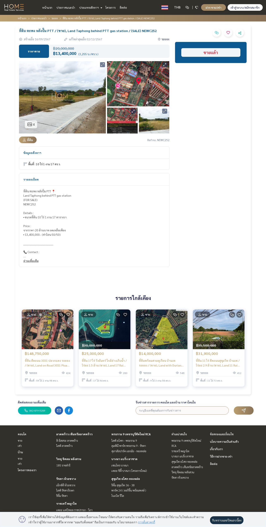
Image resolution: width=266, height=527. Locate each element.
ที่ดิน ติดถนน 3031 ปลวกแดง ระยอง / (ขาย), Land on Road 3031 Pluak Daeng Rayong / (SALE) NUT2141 (47, 363)
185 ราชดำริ (63, 465)
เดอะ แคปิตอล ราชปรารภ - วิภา (74, 510)
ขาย (20, 440)
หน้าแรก (47, 7)
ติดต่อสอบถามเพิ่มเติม (32, 402)
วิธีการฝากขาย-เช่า (221, 456)
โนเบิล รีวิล (117, 495)
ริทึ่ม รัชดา (62, 495)
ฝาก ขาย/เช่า (213, 7)
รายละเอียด (31, 179)
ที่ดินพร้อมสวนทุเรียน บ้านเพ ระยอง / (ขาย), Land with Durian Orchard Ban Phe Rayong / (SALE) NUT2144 (161, 363)
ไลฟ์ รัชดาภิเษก (65, 490)
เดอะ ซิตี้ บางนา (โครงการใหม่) (129, 470)
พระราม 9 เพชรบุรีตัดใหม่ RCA (131, 434)
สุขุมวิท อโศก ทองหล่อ (125, 479)
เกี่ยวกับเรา (216, 449)
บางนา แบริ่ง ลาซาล (124, 459)
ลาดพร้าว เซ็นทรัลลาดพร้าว (74, 434)
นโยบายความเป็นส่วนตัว (224, 441)
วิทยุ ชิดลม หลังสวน (68, 459)
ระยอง (54, 18)
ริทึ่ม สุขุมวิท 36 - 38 (123, 485)
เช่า (20, 445)
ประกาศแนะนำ (65, 7)
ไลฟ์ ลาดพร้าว (64, 445)
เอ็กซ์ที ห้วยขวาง (65, 485)
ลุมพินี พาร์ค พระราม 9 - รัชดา (128, 445)
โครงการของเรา (27, 470)
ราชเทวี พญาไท (66, 503)
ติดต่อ (123, 7)
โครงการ (110, 7)
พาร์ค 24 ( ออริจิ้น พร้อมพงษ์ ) (128, 490)
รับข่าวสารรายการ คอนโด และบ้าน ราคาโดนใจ (166, 402)
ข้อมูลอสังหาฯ (32, 153)
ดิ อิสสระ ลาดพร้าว (67, 440)
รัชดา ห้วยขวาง (66, 479)
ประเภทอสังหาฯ (90, 7)
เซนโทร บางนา (119, 465)
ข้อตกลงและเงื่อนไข (222, 434)
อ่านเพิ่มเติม (31, 261)
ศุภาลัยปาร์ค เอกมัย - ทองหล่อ (128, 451)
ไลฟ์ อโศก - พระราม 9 (124, 440)
